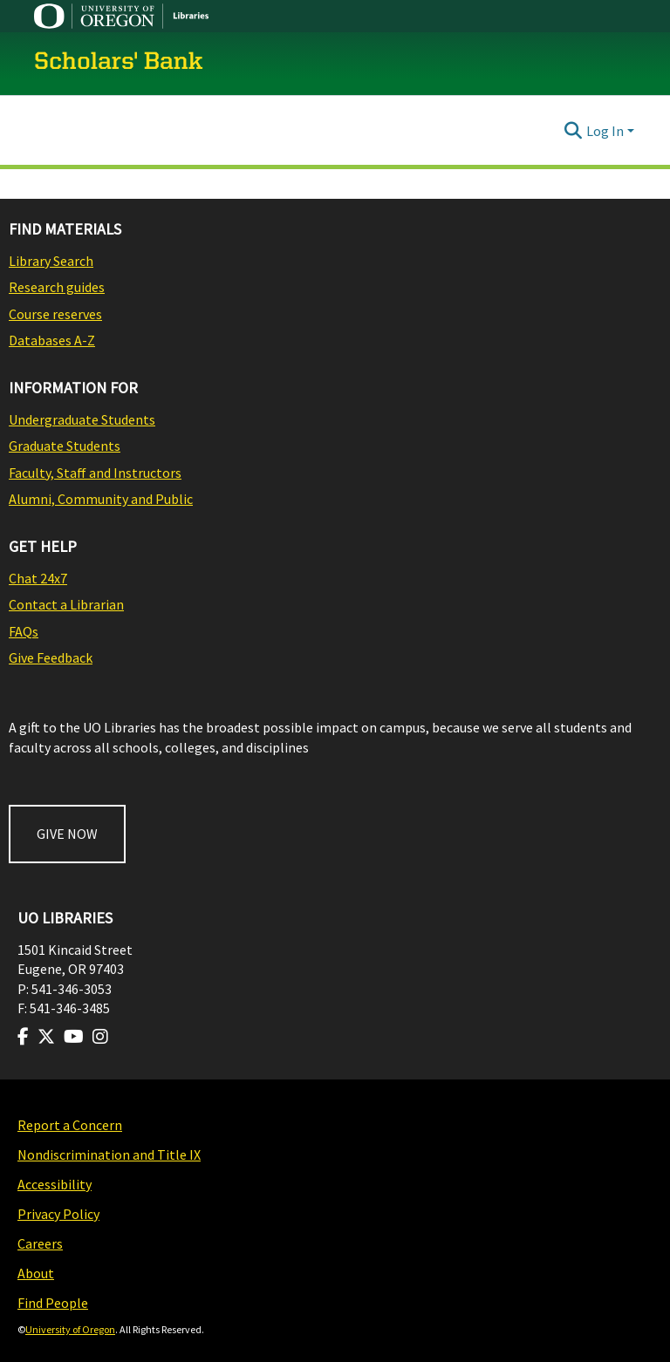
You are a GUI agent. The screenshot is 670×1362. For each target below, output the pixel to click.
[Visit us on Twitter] (46, 1036)
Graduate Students (64, 445)
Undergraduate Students (82, 419)
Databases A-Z (52, 340)
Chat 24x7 (38, 578)
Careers (40, 1243)
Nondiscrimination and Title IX (109, 1154)
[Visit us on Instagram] (100, 1036)
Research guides (57, 287)
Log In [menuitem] (605, 131)
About (35, 1273)
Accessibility (54, 1184)
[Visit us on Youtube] (74, 1036)
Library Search (51, 260)
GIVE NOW (67, 833)
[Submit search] (574, 130)
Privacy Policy (58, 1213)
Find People (52, 1302)
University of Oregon (70, 1329)
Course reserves (55, 314)
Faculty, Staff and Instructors (95, 472)
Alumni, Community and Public (101, 498)
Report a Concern (69, 1125)
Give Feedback (50, 657)
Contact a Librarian (66, 604)
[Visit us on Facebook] (23, 1036)
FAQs (23, 631)
